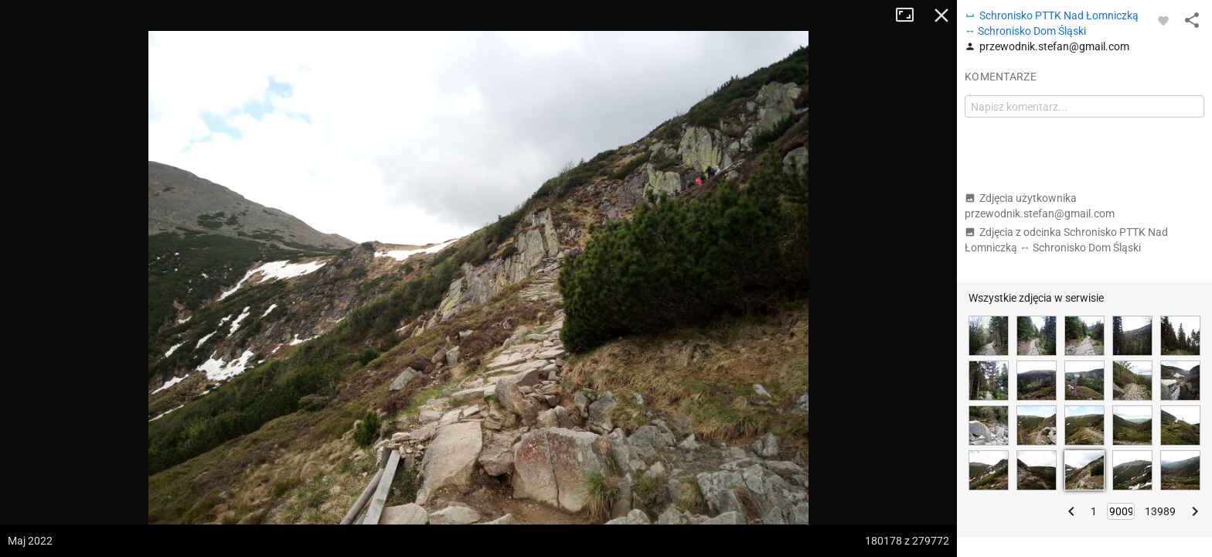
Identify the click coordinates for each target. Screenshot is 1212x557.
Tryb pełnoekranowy (910, 15)
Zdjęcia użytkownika (1040, 206)
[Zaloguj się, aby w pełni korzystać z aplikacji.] (1163, 20)
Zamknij (941, 15)
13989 (1160, 511)
